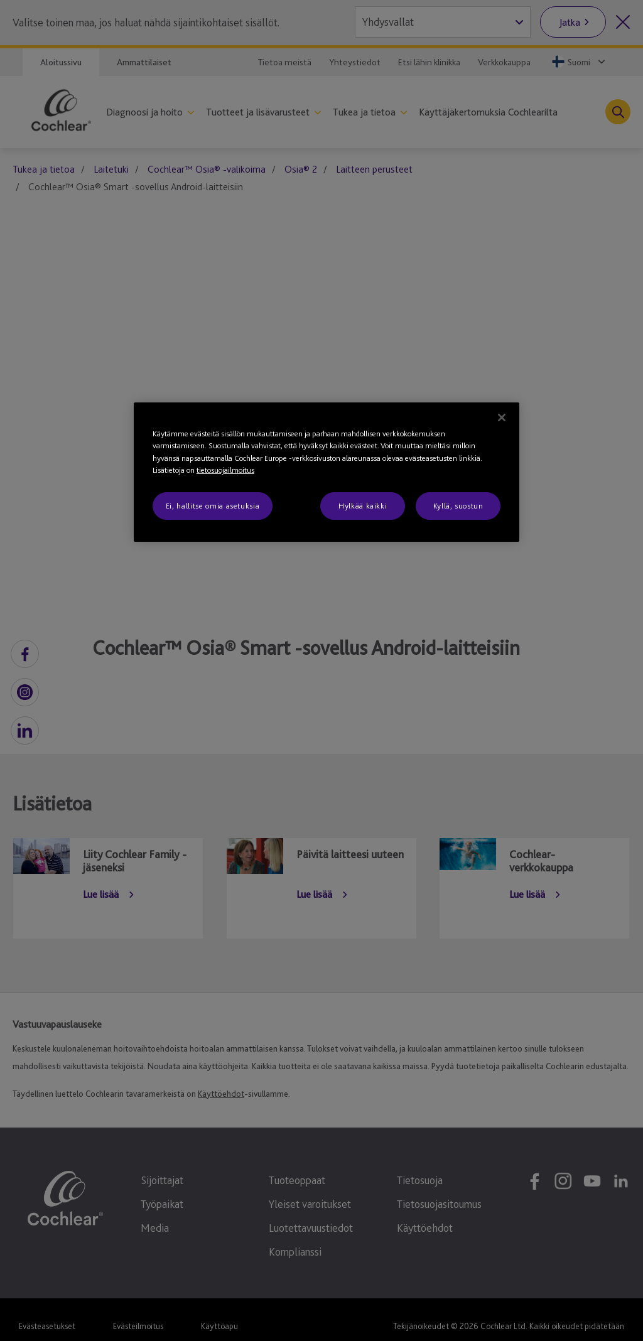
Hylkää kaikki (362, 505)
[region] (326, 472)
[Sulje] (502, 417)
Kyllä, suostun (458, 505)
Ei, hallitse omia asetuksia (213, 505)
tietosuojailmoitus (225, 470)
